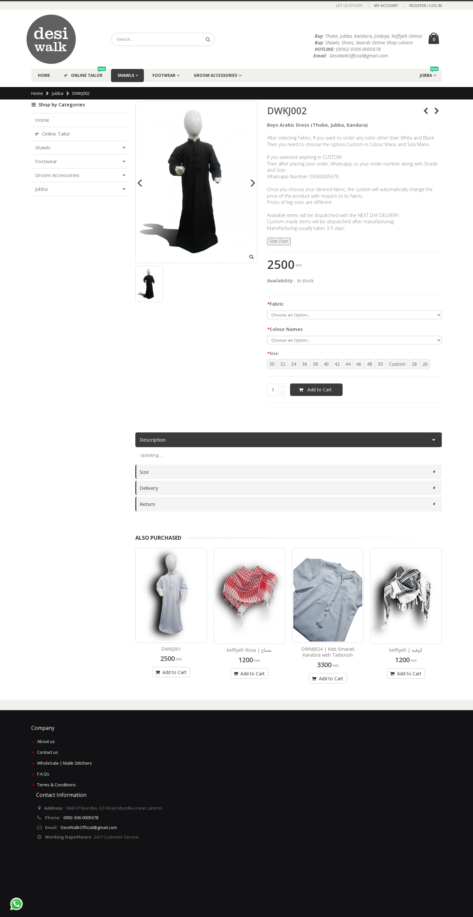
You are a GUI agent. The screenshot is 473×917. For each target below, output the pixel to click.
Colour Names (285, 329)
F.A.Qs (43, 774)
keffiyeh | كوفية (406, 650)
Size (144, 472)
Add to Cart (170, 672)
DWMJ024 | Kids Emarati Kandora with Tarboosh (327, 652)
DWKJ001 (171, 649)
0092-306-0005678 (80, 817)
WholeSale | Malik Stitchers (64, 763)
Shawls (126, 75)
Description (153, 439)
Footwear (163, 75)
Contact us (47, 752)
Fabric (275, 304)
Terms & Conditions (56, 785)
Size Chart (279, 241)
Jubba (429, 73)
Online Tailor (85, 73)
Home (37, 93)
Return (147, 504)
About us (46, 741)
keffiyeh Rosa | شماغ (249, 650)
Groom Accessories (215, 75)
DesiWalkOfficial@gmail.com (89, 827)
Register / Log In (425, 5)
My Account (386, 5)
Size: (274, 353)
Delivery (149, 488)
